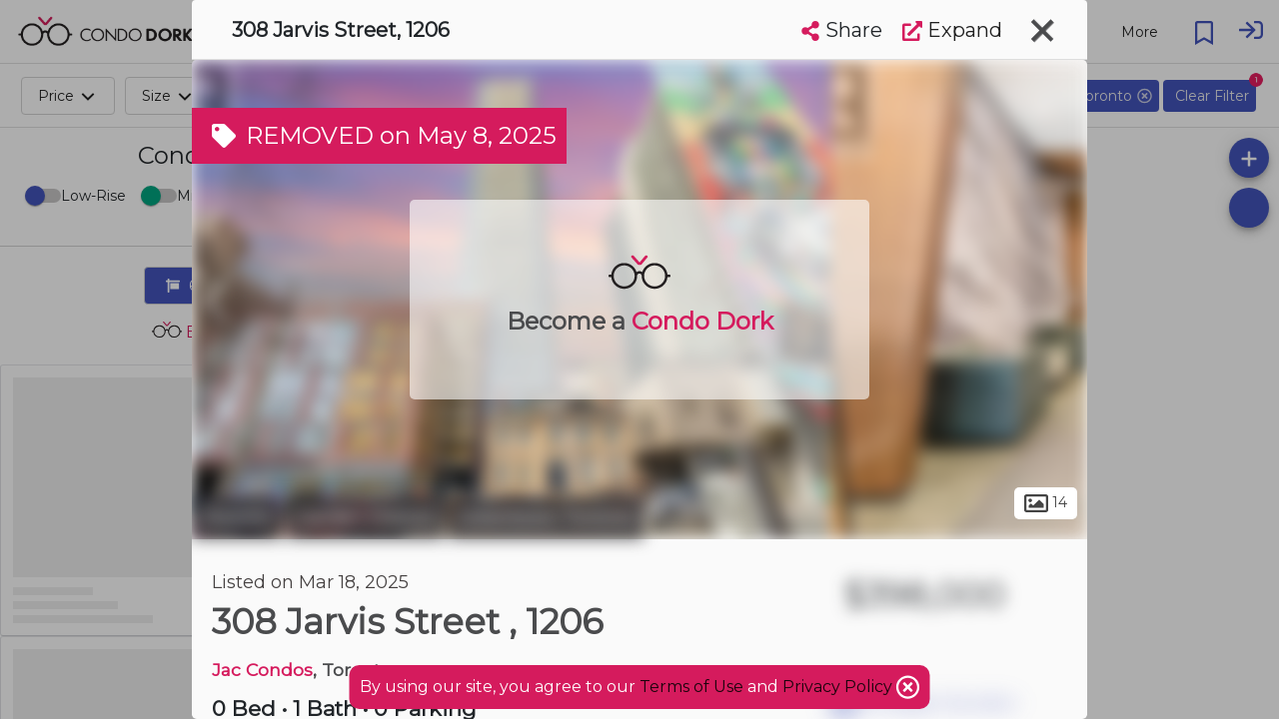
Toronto (237, 517)
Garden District (365, 517)
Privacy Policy (839, 686)
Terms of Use (691, 686)
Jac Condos (262, 669)
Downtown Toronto (546, 517)
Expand (952, 30)
